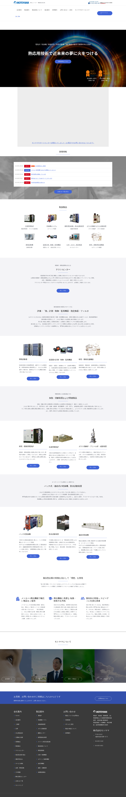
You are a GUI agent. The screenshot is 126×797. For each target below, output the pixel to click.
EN (95, 10)
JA (92, 10)
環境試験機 (29, 239)
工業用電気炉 (29, 220)
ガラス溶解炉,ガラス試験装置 (96, 220)
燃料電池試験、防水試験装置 (74, 220)
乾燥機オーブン (52, 220)
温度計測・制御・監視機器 (52, 239)
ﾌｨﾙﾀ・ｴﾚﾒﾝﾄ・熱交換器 (74, 239)
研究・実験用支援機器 (96, 239)
